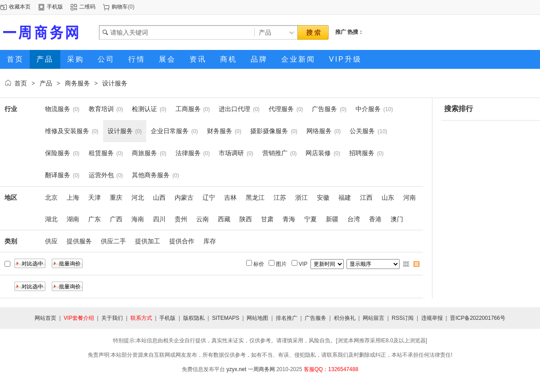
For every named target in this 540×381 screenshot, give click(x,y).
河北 (137, 197)
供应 (51, 241)
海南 (137, 219)
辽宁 (208, 197)
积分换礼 (345, 318)
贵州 (181, 219)
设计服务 (114, 83)
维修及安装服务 (67, 130)
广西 (116, 219)
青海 (289, 219)
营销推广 (275, 153)
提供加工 (147, 241)
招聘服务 (361, 153)
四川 (159, 219)
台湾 (353, 219)
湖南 (73, 219)
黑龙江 (255, 197)
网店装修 (318, 153)
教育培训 (101, 108)
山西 (159, 197)
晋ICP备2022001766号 (477, 318)
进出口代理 (234, 108)
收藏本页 (20, 7)
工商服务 (188, 108)
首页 (20, 83)
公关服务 (362, 130)
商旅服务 (144, 153)
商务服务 (77, 83)
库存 (209, 241)
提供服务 (79, 241)
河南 (409, 197)
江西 (366, 197)
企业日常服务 (170, 130)
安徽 (323, 197)
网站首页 (45, 318)
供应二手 (113, 241)
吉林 (230, 197)
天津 (94, 197)
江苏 (280, 197)
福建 (344, 197)
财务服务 (219, 130)
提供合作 (181, 241)
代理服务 (281, 108)
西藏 (224, 219)
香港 (375, 219)
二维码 (87, 7)
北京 (51, 197)
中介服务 (368, 108)
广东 (94, 219)
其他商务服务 (151, 175)
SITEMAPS (225, 318)
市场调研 (231, 153)
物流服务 (57, 108)
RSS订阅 (403, 318)
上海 (73, 197)
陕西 (245, 219)
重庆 (116, 197)
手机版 (55, 7)
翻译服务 (57, 175)
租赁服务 (101, 153)
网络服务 (319, 130)
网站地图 (257, 318)
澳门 (397, 219)
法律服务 (188, 153)
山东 (388, 197)
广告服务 (324, 108)
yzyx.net (236, 369)
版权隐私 (194, 318)
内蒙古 (184, 197)
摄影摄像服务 (269, 130)
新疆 (332, 219)
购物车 (120, 7)
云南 (202, 219)
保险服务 (57, 153)
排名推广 (286, 318)
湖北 (51, 219)
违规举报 (432, 318)
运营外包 (101, 175)
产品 (46, 83)
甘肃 (267, 219)
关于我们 (112, 318)
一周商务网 (261, 369)
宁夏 (310, 219)
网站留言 (373, 318)
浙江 (301, 197)
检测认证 (144, 108)
